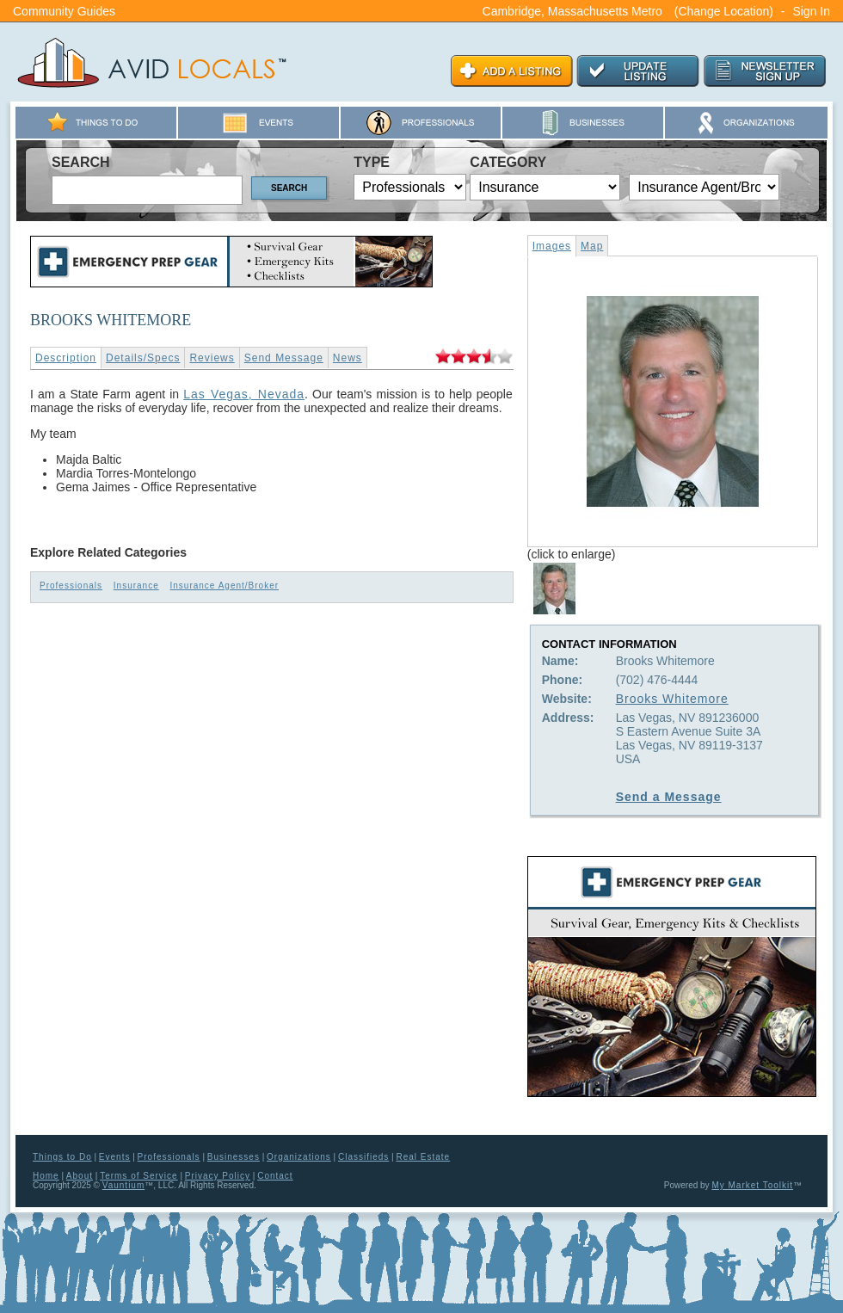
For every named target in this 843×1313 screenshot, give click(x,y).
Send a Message (669, 797)
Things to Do (62, 1157)
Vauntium (123, 1185)
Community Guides (64, 11)
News (347, 358)
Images (551, 246)
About (79, 1175)
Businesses (233, 1157)
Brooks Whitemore (672, 699)
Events (115, 1157)
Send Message (283, 358)
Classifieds (363, 1157)
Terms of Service (138, 1175)
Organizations (299, 1157)
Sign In (811, 11)
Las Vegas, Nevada (244, 394)
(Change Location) (723, 11)
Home (46, 1175)
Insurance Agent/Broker (225, 585)
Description (65, 358)
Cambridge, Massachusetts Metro (572, 11)
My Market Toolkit (752, 1185)
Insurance (136, 585)
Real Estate (423, 1157)
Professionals (71, 585)
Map (592, 246)
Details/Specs (143, 358)
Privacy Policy (217, 1175)
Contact (274, 1175)
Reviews (211, 358)
